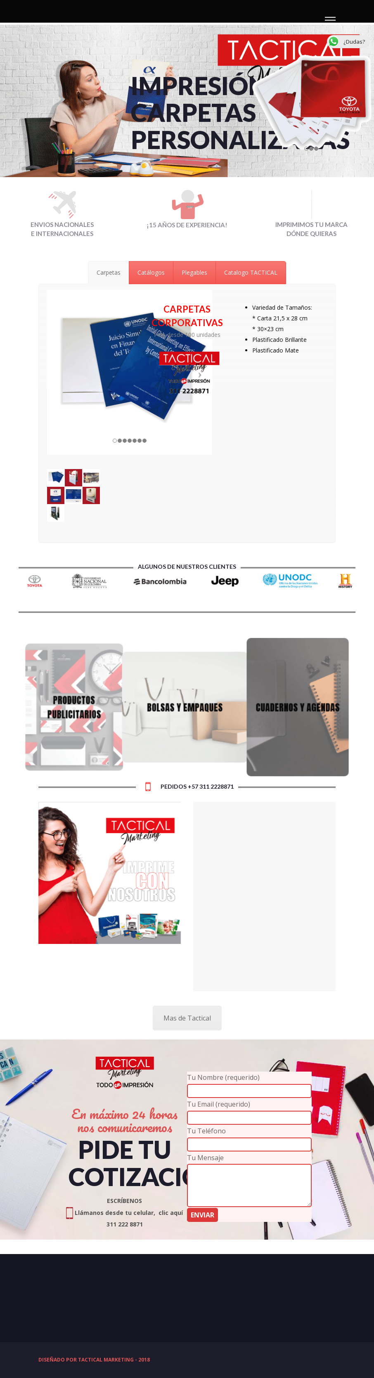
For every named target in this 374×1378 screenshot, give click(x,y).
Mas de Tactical (187, 1018)
